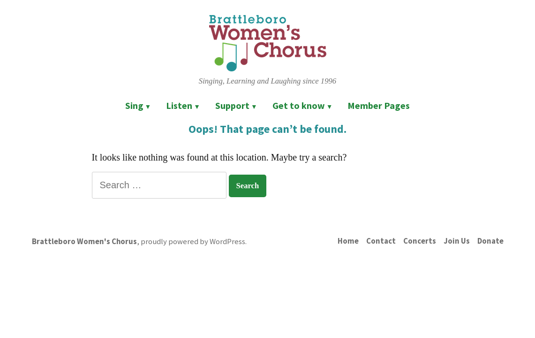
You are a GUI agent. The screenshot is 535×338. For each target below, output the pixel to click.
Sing (134, 105)
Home (348, 241)
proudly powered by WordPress (193, 241)
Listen (179, 105)
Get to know (298, 105)
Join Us (457, 241)
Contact (381, 241)
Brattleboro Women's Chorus (84, 241)
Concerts (419, 241)
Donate (490, 241)
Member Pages (378, 105)
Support (232, 105)
